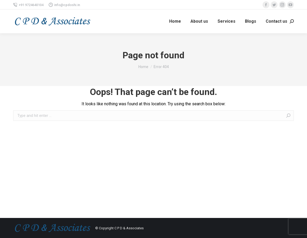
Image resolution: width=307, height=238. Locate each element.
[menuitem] (175, 21)
